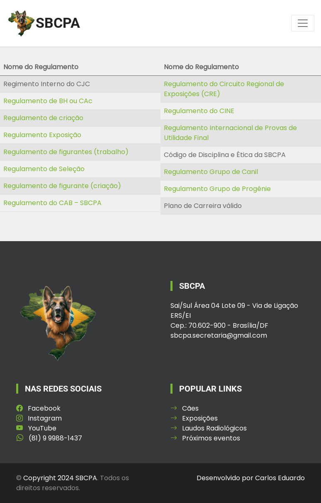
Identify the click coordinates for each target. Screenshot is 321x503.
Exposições (194, 418)
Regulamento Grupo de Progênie (217, 188)
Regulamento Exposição (42, 135)
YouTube (36, 428)
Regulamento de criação (43, 118)
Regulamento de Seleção (44, 169)
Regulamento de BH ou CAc (47, 101)
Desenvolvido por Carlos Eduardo (251, 478)
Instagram (39, 418)
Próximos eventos (205, 438)
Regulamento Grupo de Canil (211, 172)
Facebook (38, 408)
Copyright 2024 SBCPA (60, 478)
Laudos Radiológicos (208, 428)
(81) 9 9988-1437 (49, 438)
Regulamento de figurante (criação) (62, 186)
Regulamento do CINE (199, 111)
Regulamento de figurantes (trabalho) (66, 152)
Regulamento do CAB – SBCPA (52, 203)
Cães (184, 408)
